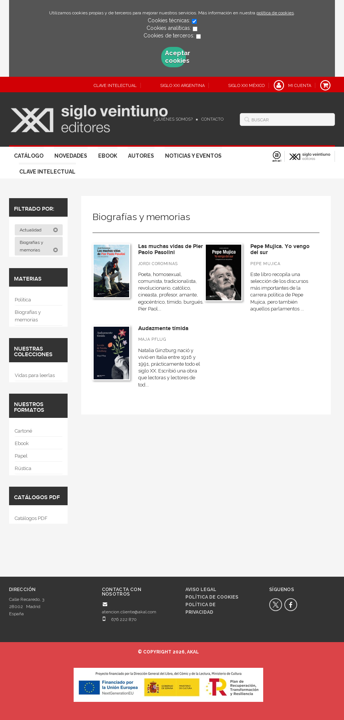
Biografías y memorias (39, 246)
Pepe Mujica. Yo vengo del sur (280, 249)
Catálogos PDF (31, 518)
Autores (141, 156)
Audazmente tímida (163, 328)
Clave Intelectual (47, 172)
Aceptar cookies (175, 57)
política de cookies (275, 13)
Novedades (70, 156)
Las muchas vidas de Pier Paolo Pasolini (170, 249)
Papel (21, 456)
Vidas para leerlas (35, 375)
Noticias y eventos (193, 156)
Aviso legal (200, 589)
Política (23, 300)
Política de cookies (211, 597)
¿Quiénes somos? (173, 119)
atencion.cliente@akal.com (129, 611)
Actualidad (39, 230)
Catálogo (28, 156)
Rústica (23, 468)
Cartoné (23, 431)
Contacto (212, 119)
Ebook (107, 156)
